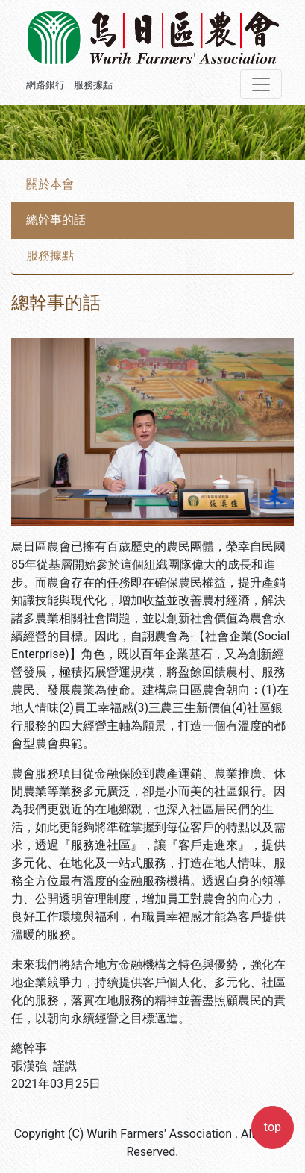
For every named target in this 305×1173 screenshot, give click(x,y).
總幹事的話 (56, 220)
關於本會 (50, 184)
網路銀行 (45, 84)
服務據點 (93, 84)
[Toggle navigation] (261, 84)
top (272, 1127)
